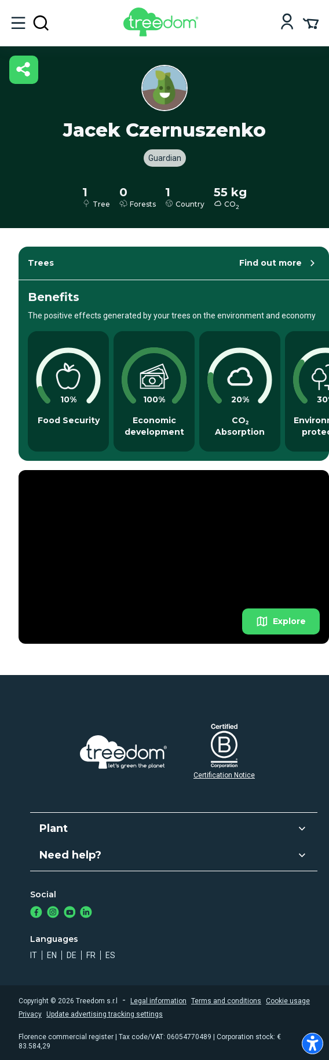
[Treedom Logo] (163, 33)
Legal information (158, 1001)
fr (91, 955)
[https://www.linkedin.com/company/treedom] (86, 913)
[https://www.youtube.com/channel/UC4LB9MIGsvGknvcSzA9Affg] (70, 913)
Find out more (279, 263)
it (33, 955)
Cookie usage (288, 1001)
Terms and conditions (226, 1001)
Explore (281, 621)
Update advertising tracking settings (104, 1014)
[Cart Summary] (311, 23)
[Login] (287, 23)
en (52, 955)
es (110, 955)
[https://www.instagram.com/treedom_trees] (53, 913)
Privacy (30, 1014)
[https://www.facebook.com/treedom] (36, 913)
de (71, 955)
